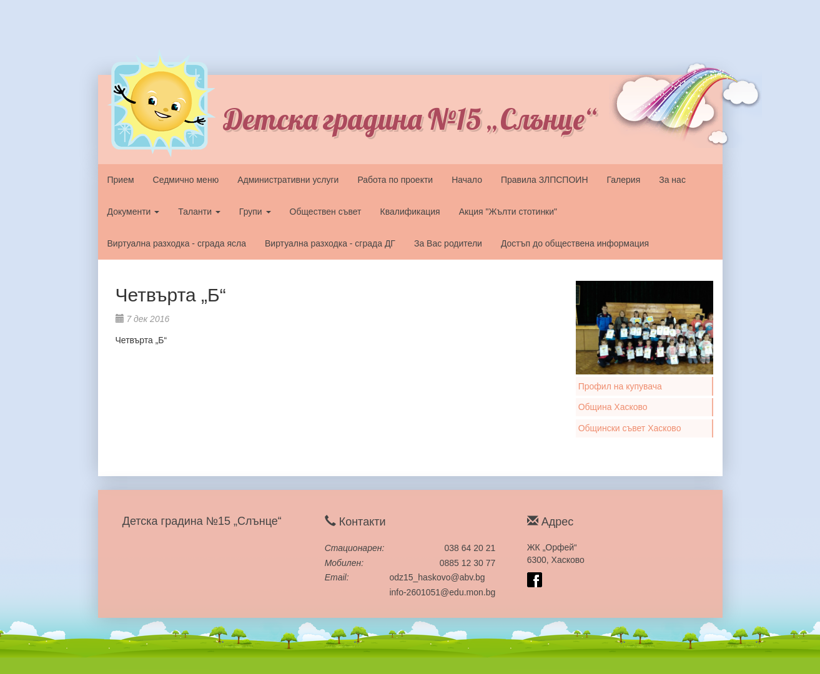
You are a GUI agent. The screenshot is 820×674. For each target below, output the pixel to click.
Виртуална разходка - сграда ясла (176, 243)
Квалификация (410, 212)
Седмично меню (186, 180)
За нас (672, 180)
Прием (120, 180)
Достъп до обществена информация (575, 243)
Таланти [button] (199, 212)
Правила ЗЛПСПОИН (544, 180)
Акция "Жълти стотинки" (508, 212)
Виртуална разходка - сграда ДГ (330, 243)
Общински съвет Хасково (629, 428)
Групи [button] (255, 212)
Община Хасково (613, 407)
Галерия (624, 180)
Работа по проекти (395, 180)
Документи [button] (133, 212)
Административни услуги (287, 180)
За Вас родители (448, 243)
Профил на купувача (620, 386)
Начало (467, 180)
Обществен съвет (326, 212)
